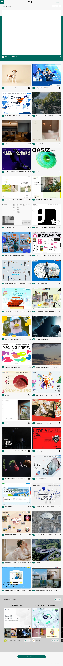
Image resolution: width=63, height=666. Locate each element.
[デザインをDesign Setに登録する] (60, 56)
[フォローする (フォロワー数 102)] (55, 640)
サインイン (58, 2)
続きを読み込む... (31, 656)
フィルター (55, 6)
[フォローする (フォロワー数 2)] (27, 640)
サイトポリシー (22, 663)
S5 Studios (59, 663)
